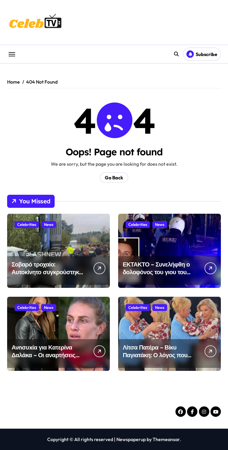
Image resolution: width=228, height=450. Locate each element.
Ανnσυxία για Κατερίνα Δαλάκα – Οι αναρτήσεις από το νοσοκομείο (43, 355)
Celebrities (26, 224)
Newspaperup (131, 439)
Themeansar (166, 439)
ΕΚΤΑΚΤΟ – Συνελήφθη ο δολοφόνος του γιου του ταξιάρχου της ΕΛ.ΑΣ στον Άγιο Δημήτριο (157, 276)
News (48, 224)
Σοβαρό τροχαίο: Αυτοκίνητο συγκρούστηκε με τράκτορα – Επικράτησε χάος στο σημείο (47, 276)
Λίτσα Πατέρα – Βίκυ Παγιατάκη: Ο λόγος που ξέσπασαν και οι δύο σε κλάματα (155, 359)
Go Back (114, 178)
